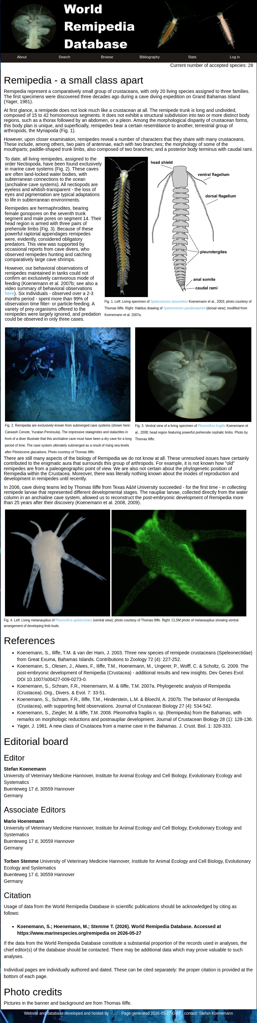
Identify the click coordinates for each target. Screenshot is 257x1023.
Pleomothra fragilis (212, 426)
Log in (235, 57)
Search (64, 57)
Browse (107, 57)
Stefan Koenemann (216, 1013)
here (9, 293)
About (22, 57)
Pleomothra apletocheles (74, 620)
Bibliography (149, 57)
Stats (192, 57)
